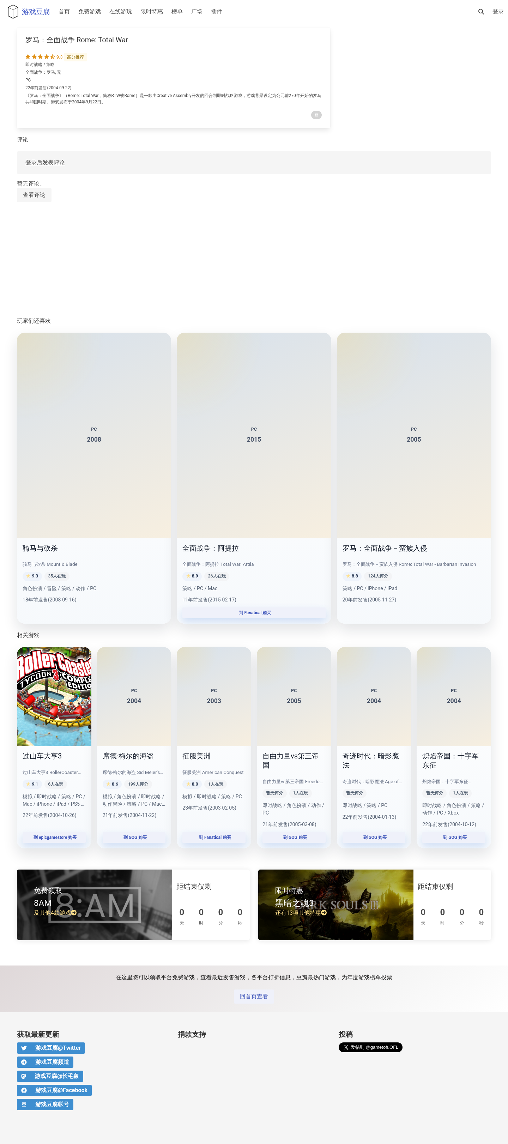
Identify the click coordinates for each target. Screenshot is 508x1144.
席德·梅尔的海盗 (128, 756)
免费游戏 (89, 11)
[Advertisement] (228, 260)
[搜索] (481, 11)
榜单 (177, 11)
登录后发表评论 (45, 162)
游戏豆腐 (27, 11)
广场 (196, 11)
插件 (216, 11)
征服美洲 (196, 756)
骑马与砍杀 (40, 548)
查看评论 (34, 195)
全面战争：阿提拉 (210, 548)
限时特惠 (151, 11)
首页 (64, 11)
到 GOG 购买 (134, 837)
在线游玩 (120, 11)
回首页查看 (254, 996)
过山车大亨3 (42, 756)
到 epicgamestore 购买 (54, 837)
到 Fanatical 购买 (254, 612)
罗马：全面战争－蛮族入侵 (385, 548)
